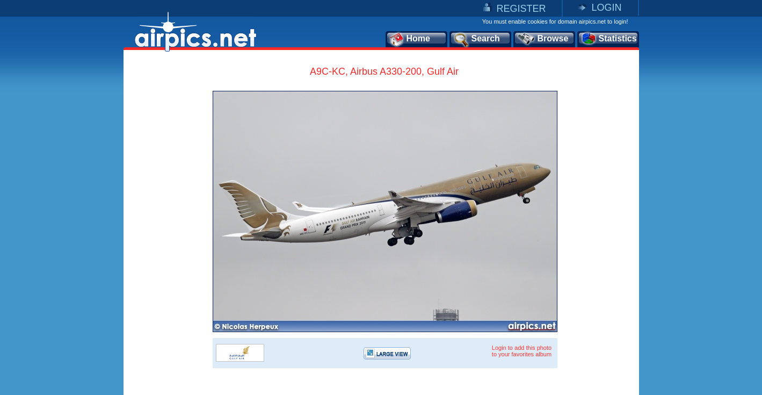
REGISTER (521, 8)
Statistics (608, 39)
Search (476, 39)
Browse (543, 39)
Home (409, 39)
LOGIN (606, 7)
